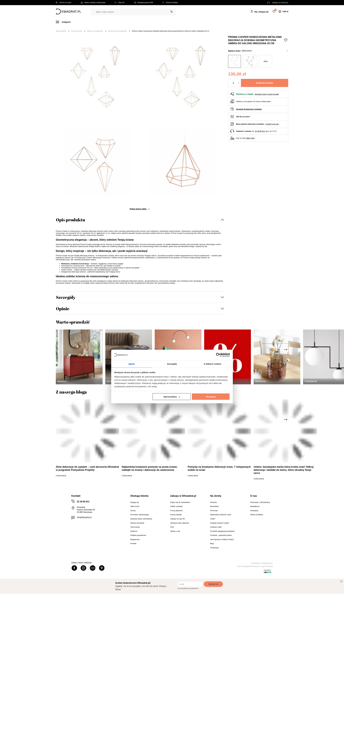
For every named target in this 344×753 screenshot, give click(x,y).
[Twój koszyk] (283, 11)
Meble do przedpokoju (95, 31)
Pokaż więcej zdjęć (140, 209)
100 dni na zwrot (63, 3)
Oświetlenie (187, 22)
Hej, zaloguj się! (261, 12)
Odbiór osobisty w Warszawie (93, 3)
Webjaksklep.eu (267, 563)
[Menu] (65, 22)
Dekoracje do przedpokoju (117, 31)
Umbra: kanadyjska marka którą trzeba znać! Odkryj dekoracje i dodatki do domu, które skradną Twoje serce (283, 469)
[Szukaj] (172, 12)
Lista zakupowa (275, 10)
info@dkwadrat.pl (84, 517)
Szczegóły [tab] (172, 363)
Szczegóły (65, 297)
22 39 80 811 (283, 3)
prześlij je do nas (272, 124)
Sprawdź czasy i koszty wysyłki (267, 94)
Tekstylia (172, 22)
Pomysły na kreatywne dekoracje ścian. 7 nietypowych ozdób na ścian (219, 468)
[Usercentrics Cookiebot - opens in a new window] (218, 355)
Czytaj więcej (61, 476)
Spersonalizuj (171, 397)
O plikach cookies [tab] (212, 363)
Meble (77, 22)
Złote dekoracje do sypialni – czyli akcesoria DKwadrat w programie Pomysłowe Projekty (87, 468)
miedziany (265, 51)
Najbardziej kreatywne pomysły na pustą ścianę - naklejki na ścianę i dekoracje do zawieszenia (150, 468)
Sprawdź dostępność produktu (249, 109)
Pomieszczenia (76, 31)
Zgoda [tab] (131, 363)
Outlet (201, 22)
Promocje (214, 22)
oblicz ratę (250, 138)
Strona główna (61, 31)
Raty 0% (119, 3)
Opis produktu (70, 220)
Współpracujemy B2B (143, 3)
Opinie (62, 308)
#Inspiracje (229, 22)
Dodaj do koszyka (264, 83)
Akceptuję (211, 397)
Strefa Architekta (170, 3)
